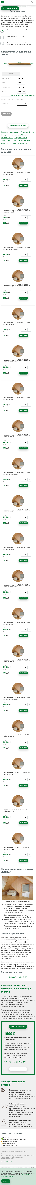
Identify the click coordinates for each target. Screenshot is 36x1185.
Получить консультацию (18, 125)
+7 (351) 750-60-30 (15, 1061)
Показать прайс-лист (18, 977)
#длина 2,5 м (25, 141)
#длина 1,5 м (5, 141)
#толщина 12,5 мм (27, 132)
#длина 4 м (5, 143)
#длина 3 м (14, 143)
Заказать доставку (18, 1026)
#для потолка (14, 132)
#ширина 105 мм (7, 138)
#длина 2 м (16, 141)
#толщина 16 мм (7, 135)
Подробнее (18, 1069)
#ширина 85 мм (20, 135)
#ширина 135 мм (20, 138)
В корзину (23, 185)
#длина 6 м (24, 143)
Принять (5, 1181)
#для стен (4, 132)
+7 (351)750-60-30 (6, 1161)
